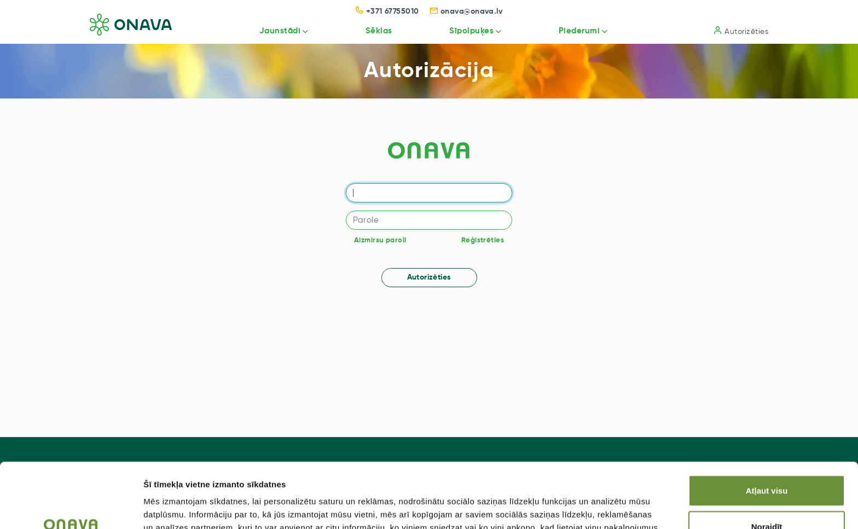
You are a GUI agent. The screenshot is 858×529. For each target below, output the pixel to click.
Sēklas (379, 31)
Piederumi (579, 31)
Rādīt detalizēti (596, 507)
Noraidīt (766, 470)
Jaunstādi (280, 31)
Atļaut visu (767, 434)
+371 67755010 (387, 11)
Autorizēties (741, 31)
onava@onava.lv (466, 11)
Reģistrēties (482, 240)
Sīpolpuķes (471, 31)
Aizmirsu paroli (380, 240)
